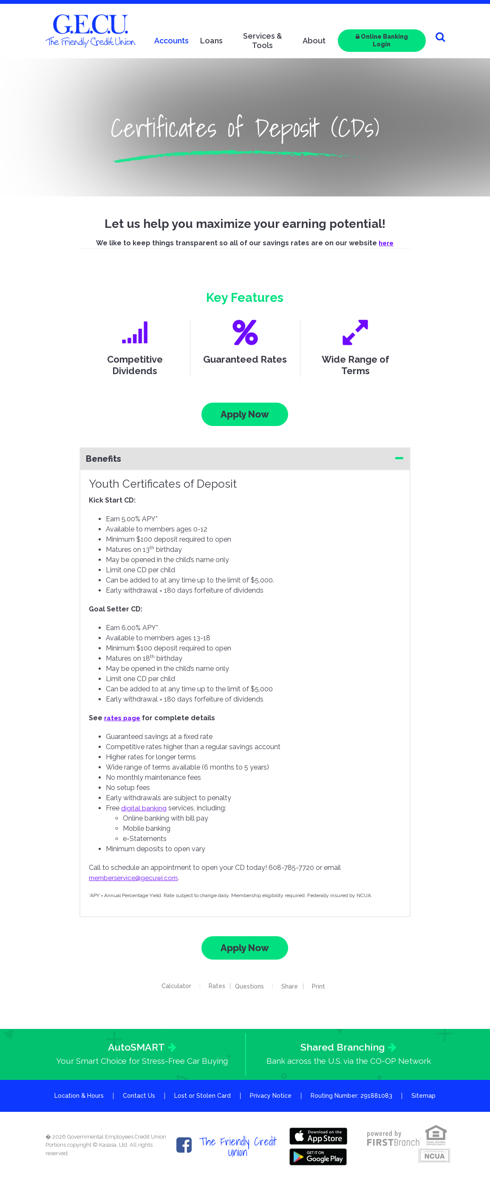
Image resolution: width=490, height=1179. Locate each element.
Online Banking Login (382, 40)
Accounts (171, 40)
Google (319, 1155)
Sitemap (423, 1096)
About (314, 40)
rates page (123, 718)
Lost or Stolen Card (202, 1096)
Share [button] (293, 986)
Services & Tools (262, 40)
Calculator (172, 986)
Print (325, 986)
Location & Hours (79, 1096)
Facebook (184, 1145)
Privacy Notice (271, 1096)
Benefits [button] (103, 459)
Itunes (319, 1136)
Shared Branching (342, 1047)
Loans (211, 40)
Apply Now (245, 414)
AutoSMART (136, 1047)
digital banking (144, 808)
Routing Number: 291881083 (351, 1096)
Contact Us (139, 1096)
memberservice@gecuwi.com (135, 878)
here (386, 243)
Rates (213, 986)
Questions (253, 986)
